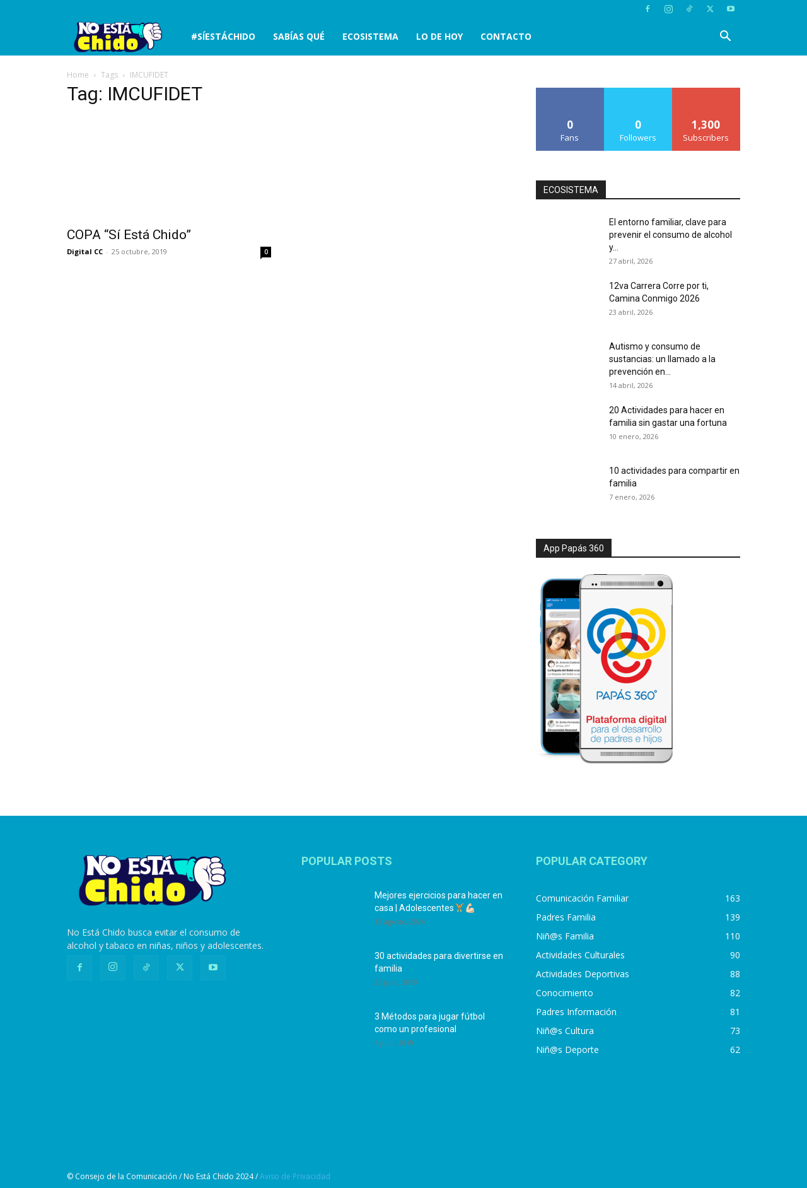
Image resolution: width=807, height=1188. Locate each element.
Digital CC (85, 251)
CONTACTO (505, 36)
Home (78, 74)
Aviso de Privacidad (295, 1176)
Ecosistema (370, 36)
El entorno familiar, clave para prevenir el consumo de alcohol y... (670, 234)
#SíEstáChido (223, 36)
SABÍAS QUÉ (299, 36)
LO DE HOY (439, 36)
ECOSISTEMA (570, 190)
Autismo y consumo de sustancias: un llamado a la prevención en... (662, 359)
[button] (725, 38)
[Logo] (124, 37)
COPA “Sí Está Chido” (129, 234)
